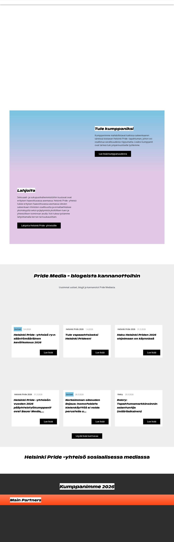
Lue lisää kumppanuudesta (113, 153)
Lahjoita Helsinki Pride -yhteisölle (39, 225)
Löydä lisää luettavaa (87, 436)
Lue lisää (48, 352)
